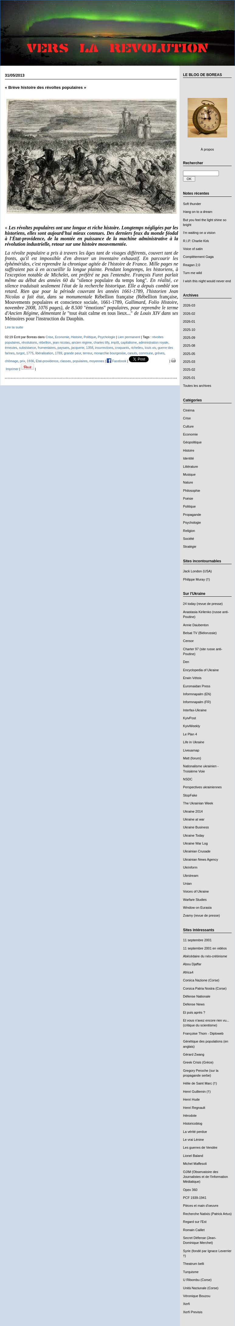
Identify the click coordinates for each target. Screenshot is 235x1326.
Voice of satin (193, 249)
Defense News (194, 1004)
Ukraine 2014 (193, 811)
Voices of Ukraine (196, 891)
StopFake (190, 795)
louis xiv (150, 347)
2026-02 (189, 313)
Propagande (192, 514)
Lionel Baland (193, 1156)
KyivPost (189, 718)
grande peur (72, 353)
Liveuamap (191, 750)
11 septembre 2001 (197, 940)
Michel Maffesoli (195, 1163)
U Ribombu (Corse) (197, 1280)
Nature (188, 482)
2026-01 (189, 321)
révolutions (29, 342)
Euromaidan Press (196, 686)
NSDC (187, 779)
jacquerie (77, 347)
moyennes (96, 361)
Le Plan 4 (190, 734)
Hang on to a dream (197, 211)
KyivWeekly (191, 726)
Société (188, 538)
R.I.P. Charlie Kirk (196, 241)
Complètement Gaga (198, 257)
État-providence (47, 361)
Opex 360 (190, 1190)
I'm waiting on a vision (199, 232)
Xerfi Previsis (192, 1312)
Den (186, 662)
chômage (11, 361)
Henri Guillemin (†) (197, 1091)
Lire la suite (14, 327)
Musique (189, 474)
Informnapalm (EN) (197, 694)
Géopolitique (192, 442)
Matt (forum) (192, 758)
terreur (87, 353)
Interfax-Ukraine (195, 710)
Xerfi (186, 1304)
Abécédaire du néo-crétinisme (205, 956)
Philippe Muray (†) (196, 579)
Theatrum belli (193, 1263)
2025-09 (189, 337)
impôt (115, 342)
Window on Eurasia (197, 907)
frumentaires (47, 347)
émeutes (11, 347)
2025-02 (189, 369)
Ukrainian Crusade (196, 851)
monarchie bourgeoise (110, 353)
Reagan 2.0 (191, 265)
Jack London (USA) (197, 571)
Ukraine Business (196, 827)
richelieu (137, 347)
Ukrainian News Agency (200, 859)
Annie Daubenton (196, 625)
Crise (187, 418)
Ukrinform (190, 867)
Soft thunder (192, 204)
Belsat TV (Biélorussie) (200, 633)
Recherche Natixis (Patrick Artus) (207, 1214)
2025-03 (189, 361)
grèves (159, 353)
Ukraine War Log (195, 843)
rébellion (45, 342)
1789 (58, 353)
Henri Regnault (194, 1107)
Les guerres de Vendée (200, 1147)
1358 (89, 347)
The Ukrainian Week (198, 803)
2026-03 (189, 305)
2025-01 (189, 378)
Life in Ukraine (193, 742)
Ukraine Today (193, 835)
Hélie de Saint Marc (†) (200, 1083)
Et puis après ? (194, 1012)
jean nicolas (61, 342)
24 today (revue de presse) (203, 604)
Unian (187, 883)
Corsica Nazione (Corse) (201, 980)
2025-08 (189, 345)
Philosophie (191, 490)
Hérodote (190, 1115)
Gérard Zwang (193, 1054)
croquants (122, 347)
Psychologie (192, 522)
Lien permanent (129, 337)
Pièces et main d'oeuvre (200, 1205)
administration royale (153, 342)
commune (146, 353)
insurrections (104, 347)
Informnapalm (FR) (197, 702)
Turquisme (191, 1272)
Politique (189, 506)
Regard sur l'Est (194, 1222)
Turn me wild (192, 273)
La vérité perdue (195, 1131)
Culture (188, 426)
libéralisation (44, 353)
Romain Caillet (194, 1230)
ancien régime (81, 342)
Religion (189, 531)
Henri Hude (191, 1099)
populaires (80, 361)
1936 (30, 361)
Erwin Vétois (192, 678)
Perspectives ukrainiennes (202, 787)
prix (22, 361)
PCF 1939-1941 (194, 1197)
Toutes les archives (197, 385)
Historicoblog (192, 1123)
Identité (188, 458)
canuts (132, 353)
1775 (30, 353)
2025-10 (189, 330)
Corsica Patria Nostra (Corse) (204, 988)
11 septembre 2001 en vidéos (205, 948)
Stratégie (189, 546)
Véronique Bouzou (196, 1296)
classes (65, 361)
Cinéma (189, 410)
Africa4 (188, 972)
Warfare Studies (195, 899)
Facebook (116, 361)
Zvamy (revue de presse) (201, 915)
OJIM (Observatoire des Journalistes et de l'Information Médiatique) (205, 1177)
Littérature (190, 466)
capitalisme (129, 342)
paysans (63, 347)
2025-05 (189, 354)
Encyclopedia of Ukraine (201, 670)
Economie (190, 434)
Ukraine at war (193, 819)
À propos (207, 149)
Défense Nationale (196, 996)
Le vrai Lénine (193, 1139)
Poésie (188, 498)
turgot (20, 353)
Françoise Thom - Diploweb (203, 1033)
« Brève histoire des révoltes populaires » (45, 87)
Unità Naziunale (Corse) (200, 1288)
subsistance (27, 347)
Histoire (188, 450)
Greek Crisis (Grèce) (198, 1062)
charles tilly (101, 342)
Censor (188, 641)
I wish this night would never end (207, 281)
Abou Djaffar (192, 964)
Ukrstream (190, 875)
